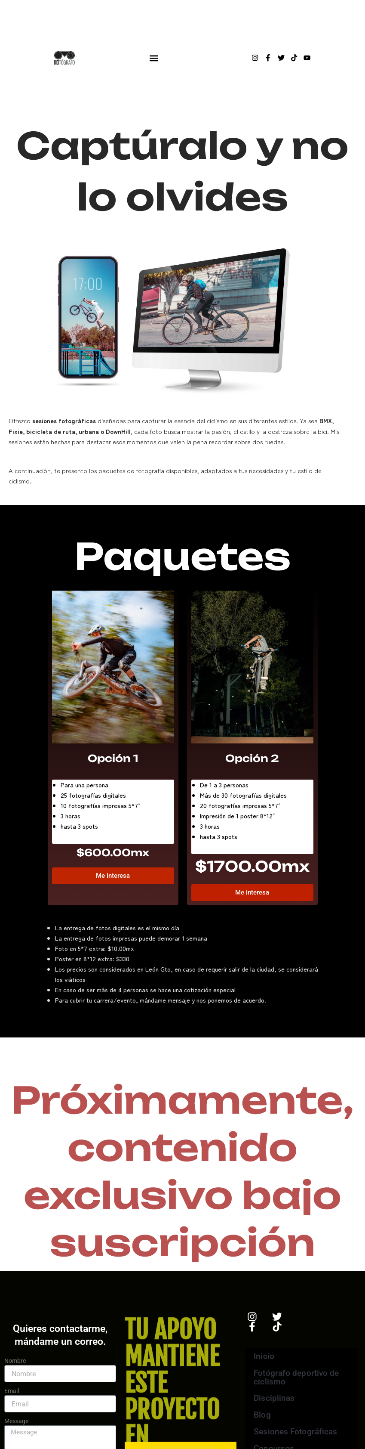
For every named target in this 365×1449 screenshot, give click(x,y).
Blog (262, 1415)
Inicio (264, 1354)
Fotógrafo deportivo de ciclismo (296, 1376)
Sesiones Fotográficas (295, 1432)
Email (11, 1390)
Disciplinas (280, 1398)
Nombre (15, 1360)
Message (16, 1421)
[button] (154, 58)
